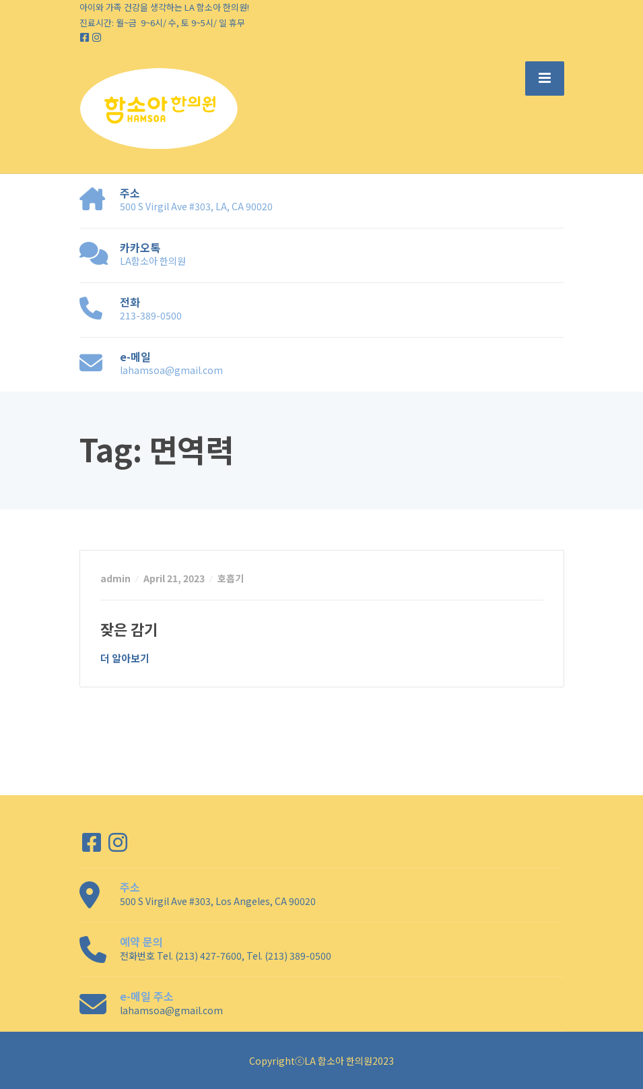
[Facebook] (85, 37)
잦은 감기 (129, 629)
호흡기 (230, 578)
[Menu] (544, 78)
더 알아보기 (124, 658)
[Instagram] (96, 37)
